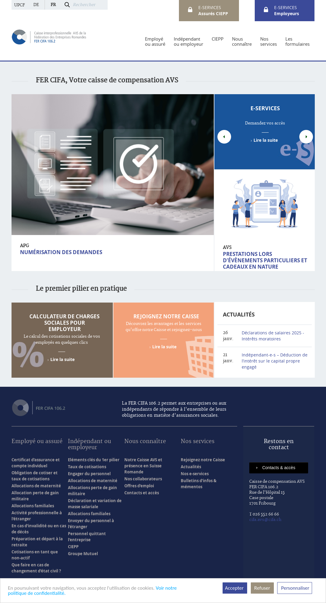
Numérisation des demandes (61, 252)
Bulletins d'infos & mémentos (199, 483)
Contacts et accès (141, 492)
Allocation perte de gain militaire (35, 496)
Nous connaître (145, 442)
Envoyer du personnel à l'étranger (91, 523)
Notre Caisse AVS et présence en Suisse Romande (143, 466)
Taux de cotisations (87, 466)
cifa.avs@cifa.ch (265, 519)
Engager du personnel (89, 473)
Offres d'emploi (139, 486)
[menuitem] (155, 41)
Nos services (197, 442)
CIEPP (73, 546)
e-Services (265, 108)
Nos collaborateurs (143, 479)
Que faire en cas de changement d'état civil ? (36, 568)
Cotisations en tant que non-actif (35, 555)
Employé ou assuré (37, 442)
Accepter (235, 588)
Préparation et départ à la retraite (37, 542)
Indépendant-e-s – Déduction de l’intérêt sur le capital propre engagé (275, 361)
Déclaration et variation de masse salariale (95, 503)
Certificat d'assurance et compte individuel (36, 463)
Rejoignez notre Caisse (166, 316)
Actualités (239, 314)
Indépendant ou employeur (89, 445)
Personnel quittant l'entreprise (87, 536)
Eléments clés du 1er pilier (93, 459)
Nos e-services (195, 473)
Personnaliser (294, 588)
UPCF (19, 5)
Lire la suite (266, 140)
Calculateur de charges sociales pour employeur (64, 323)
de (36, 4)
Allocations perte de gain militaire (92, 490)
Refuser (262, 588)
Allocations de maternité (36, 486)
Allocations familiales (33, 506)
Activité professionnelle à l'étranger (37, 516)
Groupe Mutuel (83, 553)
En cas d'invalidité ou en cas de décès (39, 529)
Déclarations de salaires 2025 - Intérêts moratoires (273, 336)
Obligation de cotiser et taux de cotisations (35, 476)
